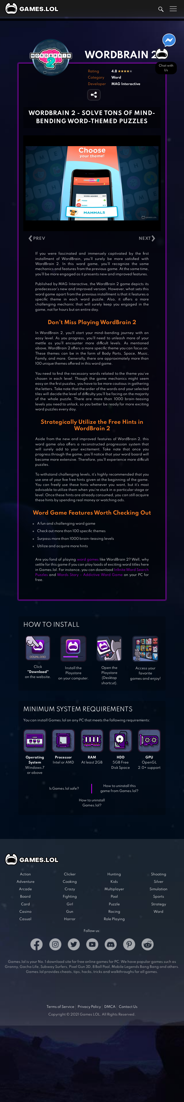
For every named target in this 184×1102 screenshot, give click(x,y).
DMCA (109, 1007)
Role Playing (114, 919)
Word (116, 77)
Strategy (158, 904)
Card (25, 904)
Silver (158, 882)
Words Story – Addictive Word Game (90, 575)
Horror (69, 919)
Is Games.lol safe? (64, 788)
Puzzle (114, 904)
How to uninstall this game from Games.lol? (119, 788)
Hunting (114, 874)
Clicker (70, 874)
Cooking (70, 882)
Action (25, 874)
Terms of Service (60, 1007)
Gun (69, 911)
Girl (70, 904)
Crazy (70, 889)
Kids (114, 882)
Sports (158, 896)
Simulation (158, 889)
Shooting (158, 874)
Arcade (25, 889)
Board (25, 896)
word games (88, 559)
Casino (25, 911)
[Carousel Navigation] (92, 238)
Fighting (70, 896)
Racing (114, 911)
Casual (25, 919)
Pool (114, 896)
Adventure (25, 882)
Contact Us (128, 1007)
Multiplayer (114, 889)
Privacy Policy (89, 1007)
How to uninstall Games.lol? (92, 803)
